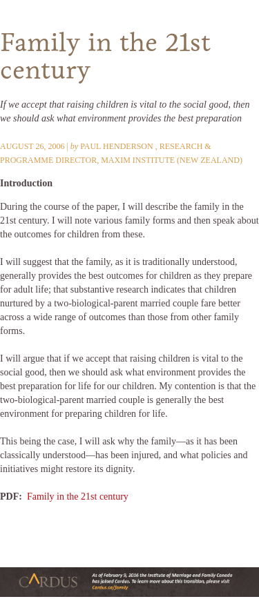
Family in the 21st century (77, 496)
